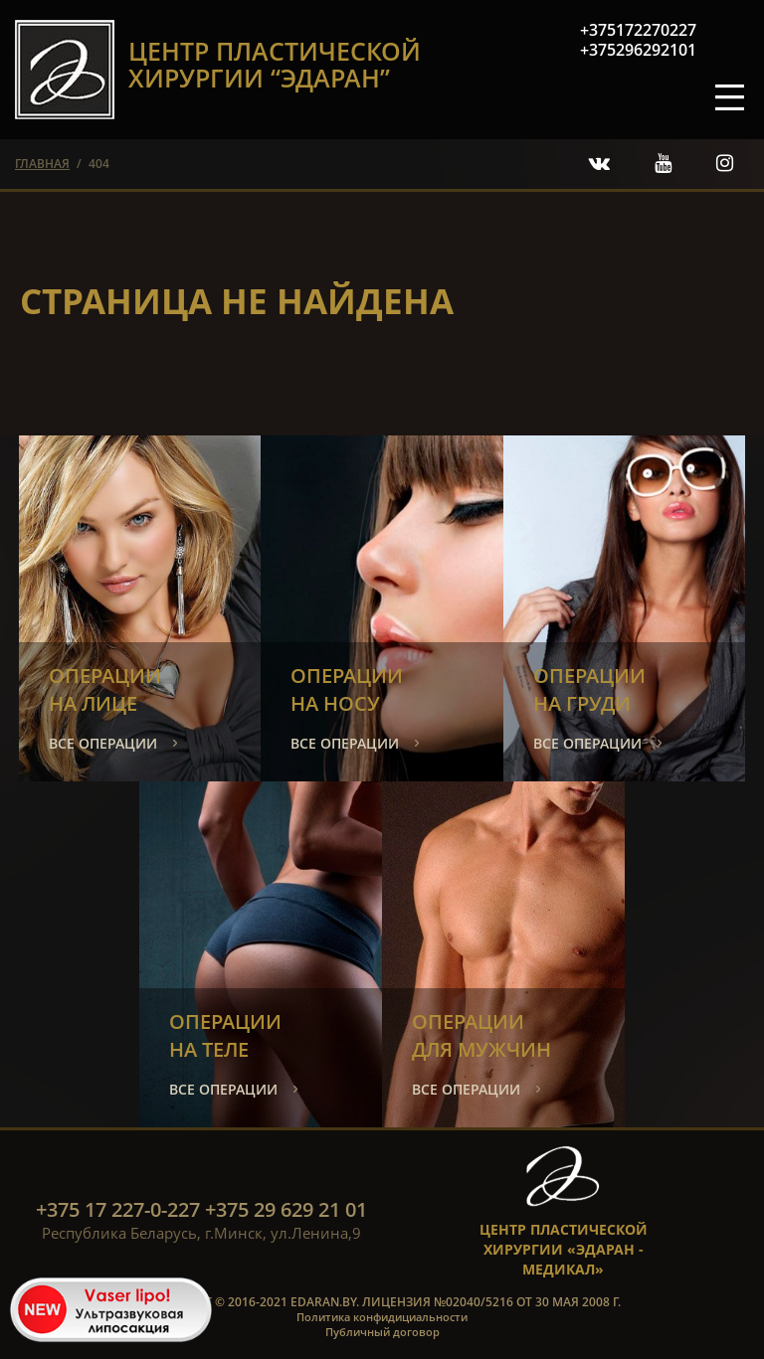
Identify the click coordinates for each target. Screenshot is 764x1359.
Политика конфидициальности (382, 1316)
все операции (103, 743)
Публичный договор (382, 1331)
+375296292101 (638, 50)
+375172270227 (638, 30)
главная (42, 163)
